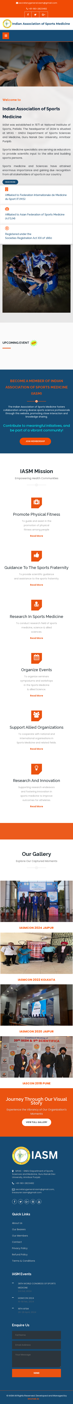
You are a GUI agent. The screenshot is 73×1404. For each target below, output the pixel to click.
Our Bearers (19, 1229)
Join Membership (35, 441)
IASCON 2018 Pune (37, 1083)
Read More (10, 182)
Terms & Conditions (23, 1260)
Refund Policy (20, 1254)
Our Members (20, 1235)
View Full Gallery (36, 1122)
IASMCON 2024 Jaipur (36, 928)
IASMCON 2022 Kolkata (36, 980)
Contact (17, 1242)
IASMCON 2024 (26, 1298)
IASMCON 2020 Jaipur (36, 1031)
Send (36, 1373)
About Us (17, 1223)
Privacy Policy (20, 1248)
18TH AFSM (23, 1308)
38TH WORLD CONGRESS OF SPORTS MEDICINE (37, 1285)
